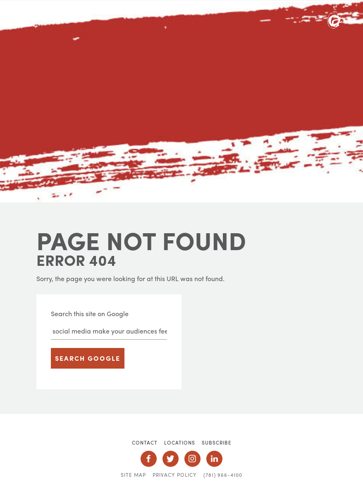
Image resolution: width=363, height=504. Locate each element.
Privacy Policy (175, 474)
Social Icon (149, 459)
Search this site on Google (90, 313)
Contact (145, 442)
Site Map (133, 474)
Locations (179, 442)
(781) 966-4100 (222, 474)
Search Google (87, 358)
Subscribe (217, 442)
